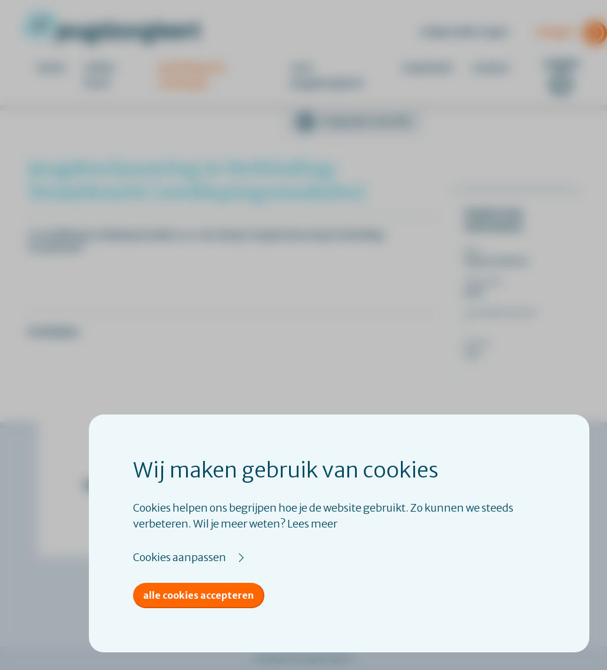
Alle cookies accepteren (198, 595)
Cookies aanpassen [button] (179, 557)
